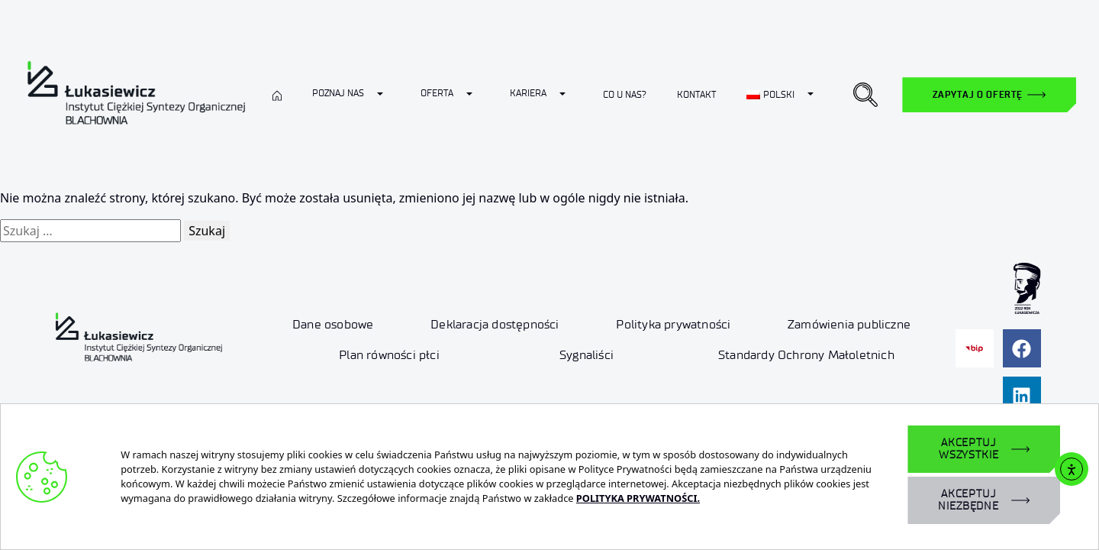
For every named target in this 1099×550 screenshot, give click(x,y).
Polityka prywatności (673, 324)
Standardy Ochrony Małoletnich (806, 355)
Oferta (437, 93)
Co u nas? (624, 94)
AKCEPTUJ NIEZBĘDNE (968, 500)
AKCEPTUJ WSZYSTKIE (969, 448)
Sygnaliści (586, 355)
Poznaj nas (338, 93)
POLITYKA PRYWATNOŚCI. (638, 498)
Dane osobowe (332, 324)
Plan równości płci (389, 355)
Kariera (528, 93)
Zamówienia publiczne (849, 324)
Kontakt (696, 94)
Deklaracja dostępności (494, 324)
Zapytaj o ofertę (978, 94)
